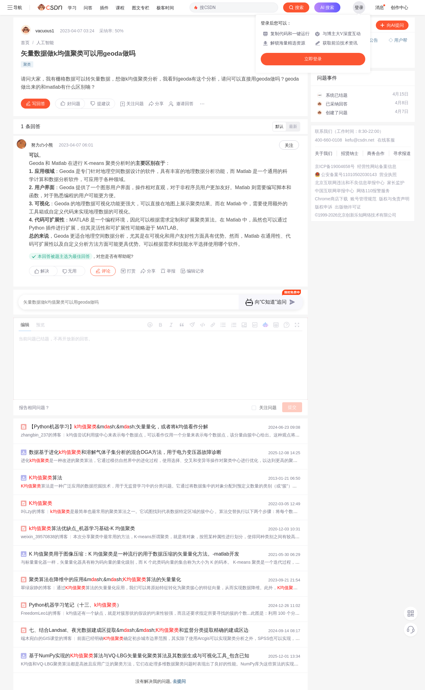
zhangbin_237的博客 (41, 434)
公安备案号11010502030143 (349, 174)
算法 (45, 477)
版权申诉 (323, 206)
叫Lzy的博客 (33, 511)
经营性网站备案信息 (376, 166)
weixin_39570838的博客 (44, 536)
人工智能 (45, 42)
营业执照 (388, 174)
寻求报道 (402, 153)
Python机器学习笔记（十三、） (75, 605)
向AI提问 (392, 25)
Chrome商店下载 (331, 198)
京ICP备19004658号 (335, 166)
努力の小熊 (42, 144)
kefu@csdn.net (359, 140)
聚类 (27, 64)
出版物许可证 (348, 206)
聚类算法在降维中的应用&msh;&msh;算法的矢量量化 (105, 579)
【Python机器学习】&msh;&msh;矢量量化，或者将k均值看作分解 (118, 426)
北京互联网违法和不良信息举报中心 (350, 182)
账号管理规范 (363, 198)
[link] (25, 42)
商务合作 (376, 153)
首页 (25, 42)
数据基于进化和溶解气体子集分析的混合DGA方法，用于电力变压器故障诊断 (125, 452)
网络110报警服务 (373, 190)
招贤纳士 (349, 153)
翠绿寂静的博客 (36, 587)
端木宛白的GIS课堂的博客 (46, 638)
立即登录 (313, 59)
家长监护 (395, 182)
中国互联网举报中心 (334, 190)
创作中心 (399, 7)
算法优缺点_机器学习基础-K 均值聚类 (82, 528)
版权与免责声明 (394, 198)
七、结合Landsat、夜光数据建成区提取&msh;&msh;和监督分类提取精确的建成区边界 (141, 630)
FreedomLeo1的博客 (41, 613)
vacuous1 (44, 30)
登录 (359, 7)
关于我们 (323, 153)
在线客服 (386, 140)
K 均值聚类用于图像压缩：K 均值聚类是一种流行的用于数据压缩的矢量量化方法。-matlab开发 (134, 554)
